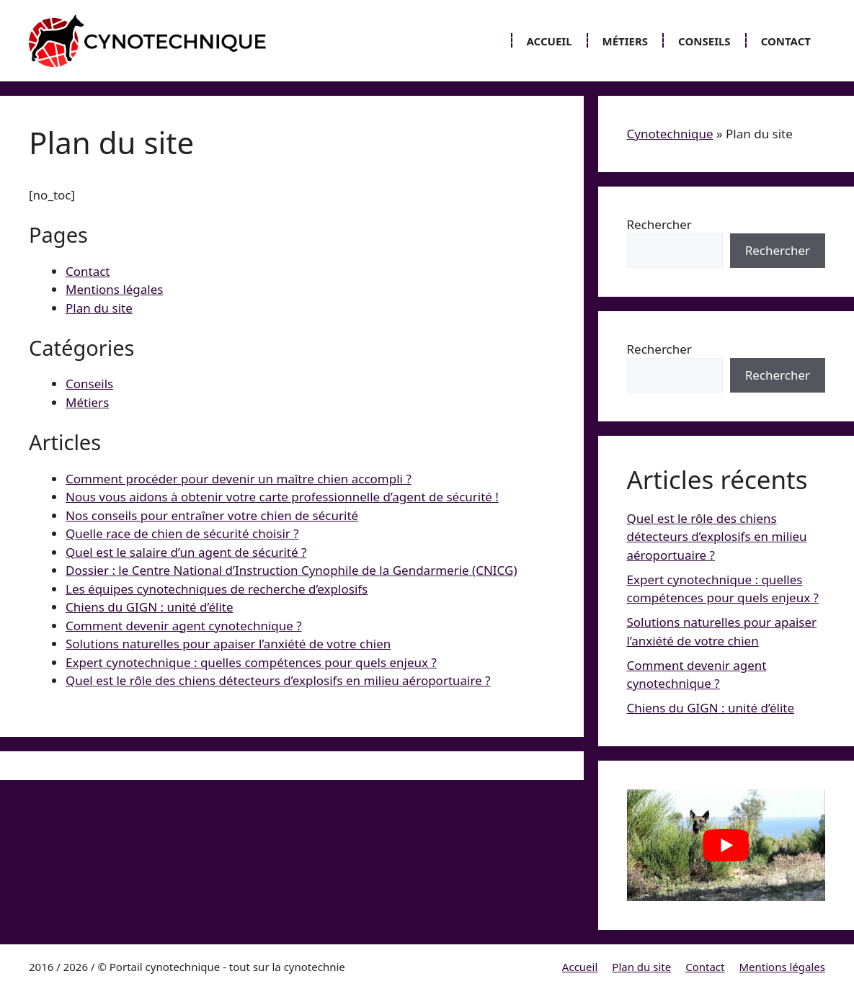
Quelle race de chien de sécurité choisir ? (182, 533)
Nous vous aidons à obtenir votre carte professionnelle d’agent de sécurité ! (282, 496)
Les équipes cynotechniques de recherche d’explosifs (217, 589)
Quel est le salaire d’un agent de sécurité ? (186, 552)
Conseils (704, 41)
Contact (786, 41)
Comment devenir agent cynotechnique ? (184, 625)
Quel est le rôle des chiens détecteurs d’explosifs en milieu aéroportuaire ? (278, 680)
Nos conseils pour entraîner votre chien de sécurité (212, 515)
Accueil (549, 41)
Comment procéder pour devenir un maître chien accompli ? (239, 478)
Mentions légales (114, 289)
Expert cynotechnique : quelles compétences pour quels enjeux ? (251, 662)
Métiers (625, 41)
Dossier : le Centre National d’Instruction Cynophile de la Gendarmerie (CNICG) (291, 570)
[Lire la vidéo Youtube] (726, 845)
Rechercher (659, 224)
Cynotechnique (670, 133)
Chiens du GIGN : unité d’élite (149, 607)
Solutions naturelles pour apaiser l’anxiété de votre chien (228, 643)
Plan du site (99, 308)
